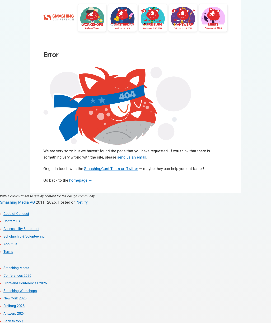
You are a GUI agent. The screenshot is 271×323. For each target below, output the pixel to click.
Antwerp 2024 (14, 314)
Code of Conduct (16, 214)
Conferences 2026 (17, 276)
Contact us (11, 221)
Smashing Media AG (17, 202)
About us (10, 244)
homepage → (80, 180)
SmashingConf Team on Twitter (111, 168)
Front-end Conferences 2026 (25, 283)
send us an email (131, 157)
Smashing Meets (16, 268)
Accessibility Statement (21, 229)
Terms (8, 252)
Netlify (82, 202)
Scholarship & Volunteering (24, 236)
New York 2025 (15, 298)
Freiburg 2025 (14, 306)
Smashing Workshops (20, 291)
